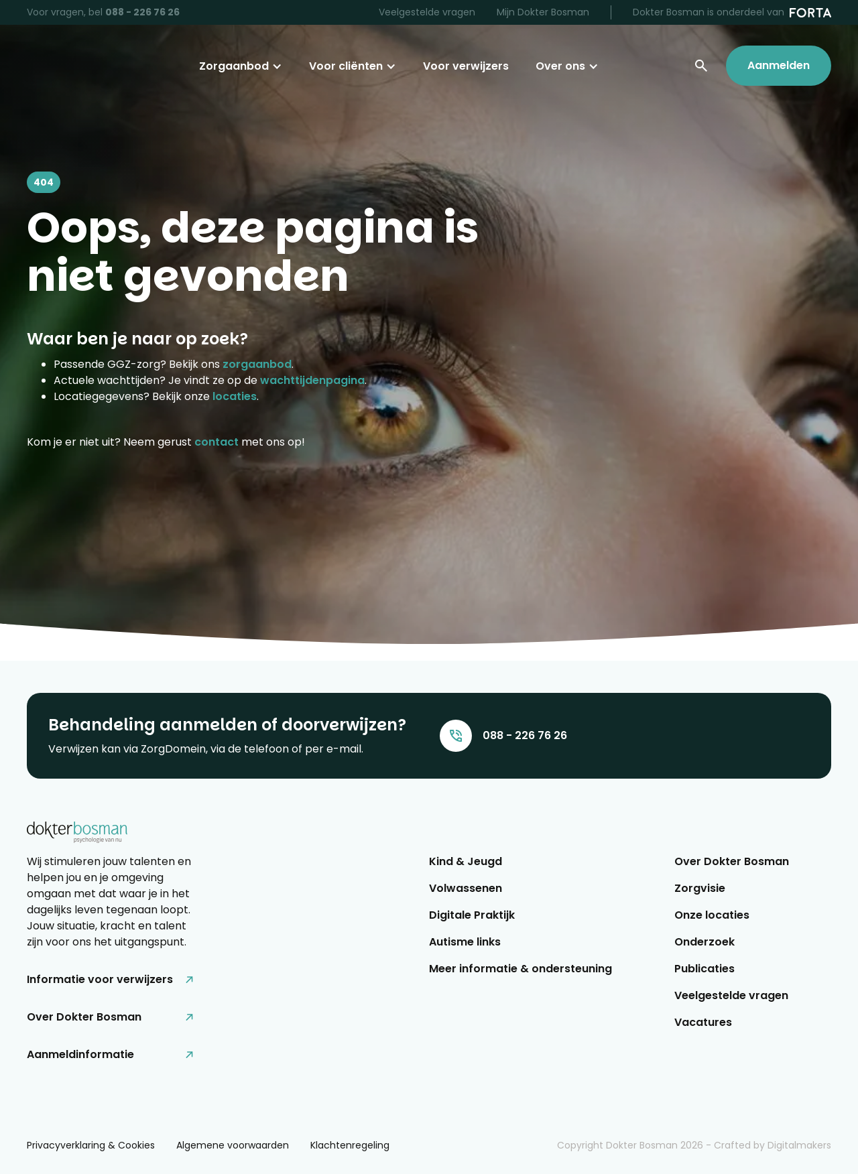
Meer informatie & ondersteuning (520, 968)
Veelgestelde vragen (427, 12)
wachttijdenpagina (312, 380)
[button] (241, 66)
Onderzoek (704, 942)
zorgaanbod (257, 364)
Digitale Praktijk (472, 915)
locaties (234, 396)
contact (216, 442)
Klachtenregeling (349, 1145)
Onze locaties (711, 915)
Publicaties (704, 968)
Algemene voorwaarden (232, 1145)
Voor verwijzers (466, 66)
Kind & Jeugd (465, 861)
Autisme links (465, 942)
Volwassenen (465, 888)
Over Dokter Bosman (731, 861)
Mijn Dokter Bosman (543, 12)
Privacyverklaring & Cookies (91, 1145)
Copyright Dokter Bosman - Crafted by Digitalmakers (694, 1145)
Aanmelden (778, 65)
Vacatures (703, 1022)
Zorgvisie (699, 888)
